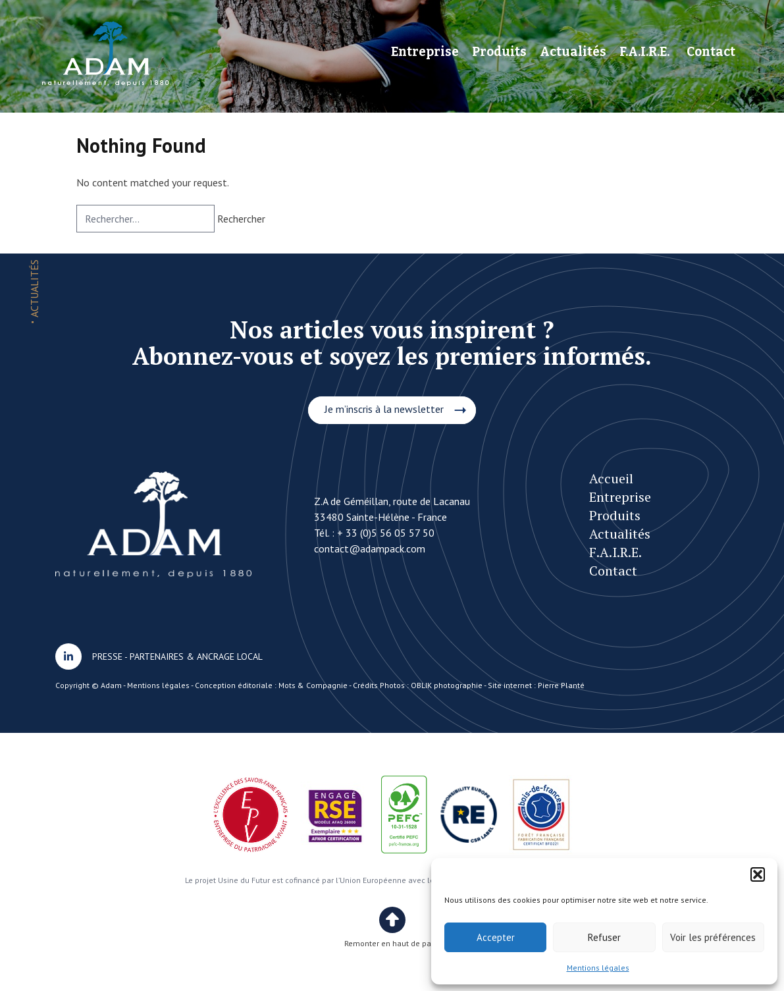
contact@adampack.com (369, 548)
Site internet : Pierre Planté (536, 685)
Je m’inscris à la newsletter (384, 408)
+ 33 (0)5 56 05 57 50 (385, 532)
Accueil (611, 478)
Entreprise (425, 51)
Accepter (496, 937)
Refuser (604, 937)
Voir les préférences (713, 937)
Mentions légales (598, 968)
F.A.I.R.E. (644, 51)
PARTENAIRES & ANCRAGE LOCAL (196, 656)
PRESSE (107, 656)
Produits (499, 51)
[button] (757, 874)
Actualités (573, 51)
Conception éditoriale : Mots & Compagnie (271, 685)
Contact (711, 51)
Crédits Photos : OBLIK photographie (418, 685)
